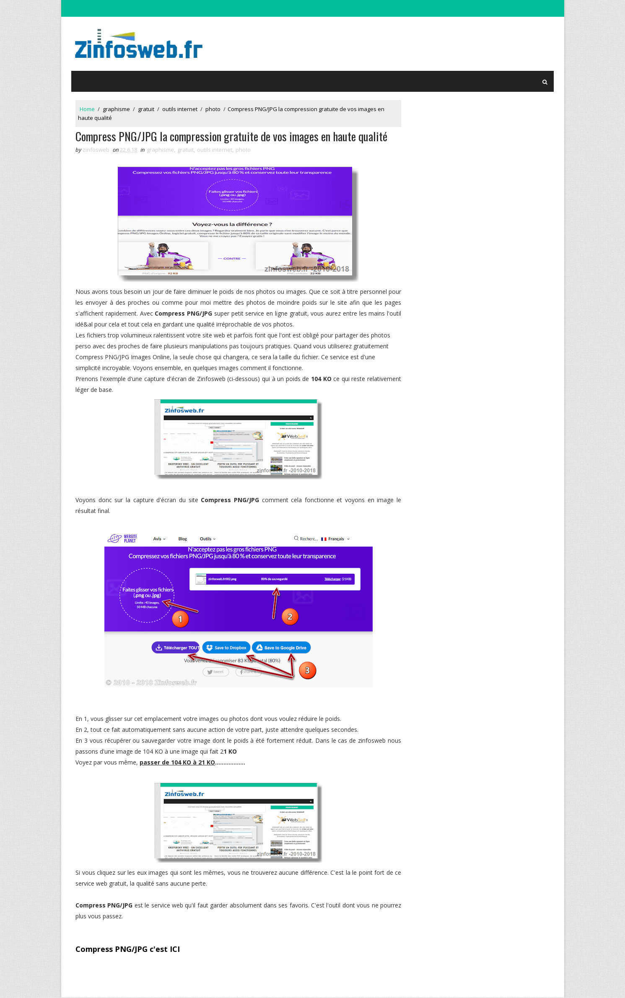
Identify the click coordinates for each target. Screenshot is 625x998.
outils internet (180, 108)
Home (87, 108)
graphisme (116, 108)
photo (213, 108)
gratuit (146, 108)
